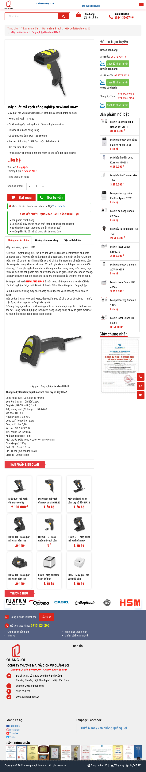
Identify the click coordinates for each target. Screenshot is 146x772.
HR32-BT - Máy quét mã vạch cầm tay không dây (79, 539)
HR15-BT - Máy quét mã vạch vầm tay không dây (19, 539)
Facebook (14, 725)
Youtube (13, 733)
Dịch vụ (11, 635)
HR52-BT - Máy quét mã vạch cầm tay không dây (19, 577)
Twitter (13, 737)
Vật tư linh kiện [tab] (72, 240)
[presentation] (8, 604)
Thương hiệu (19, 593)
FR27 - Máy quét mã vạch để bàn (78, 576)
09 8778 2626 (121, 75)
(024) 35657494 (124, 17)
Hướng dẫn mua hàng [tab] (46, 240)
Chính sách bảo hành (18, 631)
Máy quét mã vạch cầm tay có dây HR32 (79, 500)
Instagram (14, 729)
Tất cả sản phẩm (30, 28)
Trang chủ (12, 28)
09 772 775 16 (118, 56)
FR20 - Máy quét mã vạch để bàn (49, 576)
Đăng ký (46, 616)
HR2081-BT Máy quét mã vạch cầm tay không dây (47, 539)
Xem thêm (58, 206)
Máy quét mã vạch (51, 28)
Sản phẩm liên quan (24, 464)
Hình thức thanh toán (76, 631)
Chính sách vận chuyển (77, 635)
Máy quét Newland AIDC (77, 28)
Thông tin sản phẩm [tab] (18, 240)
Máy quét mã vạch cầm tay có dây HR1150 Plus (18, 501)
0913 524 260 (40, 625)
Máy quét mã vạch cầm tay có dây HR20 (49, 500)
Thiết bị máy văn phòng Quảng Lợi (104, 728)
